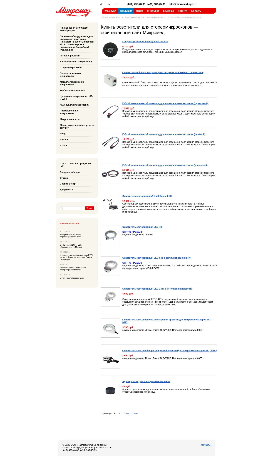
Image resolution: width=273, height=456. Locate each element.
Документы (66, 189)
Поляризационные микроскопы (70, 74)
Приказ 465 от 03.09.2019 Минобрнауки (74, 29)
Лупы (63, 133)
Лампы (64, 139)
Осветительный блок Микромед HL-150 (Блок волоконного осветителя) (162, 72)
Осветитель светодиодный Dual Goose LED (147, 196)
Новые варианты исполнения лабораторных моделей (73, 268)
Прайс (139, 11)
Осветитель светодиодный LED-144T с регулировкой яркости (157, 288)
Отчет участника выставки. (72, 278)
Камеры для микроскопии (74, 104)
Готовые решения (70, 55)
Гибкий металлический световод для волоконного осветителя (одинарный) (165, 103)
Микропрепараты (70, 119)
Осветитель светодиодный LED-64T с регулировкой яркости (156, 257)
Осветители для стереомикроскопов (184, 17)
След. (127, 413)
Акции (63, 145)
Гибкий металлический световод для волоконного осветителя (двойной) (163, 134)
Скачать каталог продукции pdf (75, 165)
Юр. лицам (110, 11)
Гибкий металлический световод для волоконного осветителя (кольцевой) (165, 165)
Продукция (126, 11)
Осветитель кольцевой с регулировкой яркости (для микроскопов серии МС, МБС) (169, 350)
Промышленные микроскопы (69, 112)
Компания (168, 11)
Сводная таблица (70, 172)
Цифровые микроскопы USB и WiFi (76, 97)
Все (136, 413)
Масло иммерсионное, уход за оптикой (77, 126)
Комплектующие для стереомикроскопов (144, 17)
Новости (182, 11)
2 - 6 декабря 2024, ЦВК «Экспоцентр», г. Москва (71, 246)
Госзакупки (153, 11)
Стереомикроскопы (111, 17)
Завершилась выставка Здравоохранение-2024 (70, 235)
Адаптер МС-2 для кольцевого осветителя (146, 381)
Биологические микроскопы (76, 61)
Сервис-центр (68, 183)
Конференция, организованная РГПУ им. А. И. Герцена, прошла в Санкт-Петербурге (76, 257)
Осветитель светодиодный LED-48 (142, 227)
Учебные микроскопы (72, 90)
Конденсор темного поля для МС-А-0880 (145, 41)
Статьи (64, 177)
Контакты (196, 11)
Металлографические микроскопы (72, 83)
